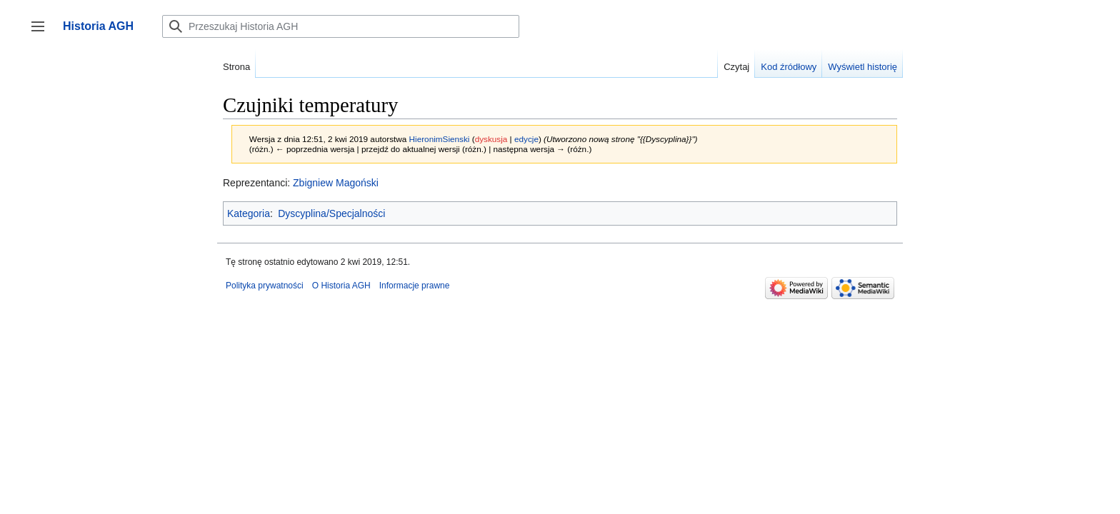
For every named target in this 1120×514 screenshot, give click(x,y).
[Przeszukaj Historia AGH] (340, 26)
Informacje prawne (414, 286)
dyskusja (491, 138)
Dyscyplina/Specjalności (331, 213)
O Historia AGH (341, 286)
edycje (526, 138)
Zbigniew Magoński (336, 182)
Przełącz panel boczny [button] (42, 33)
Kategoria (248, 213)
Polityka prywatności (265, 286)
